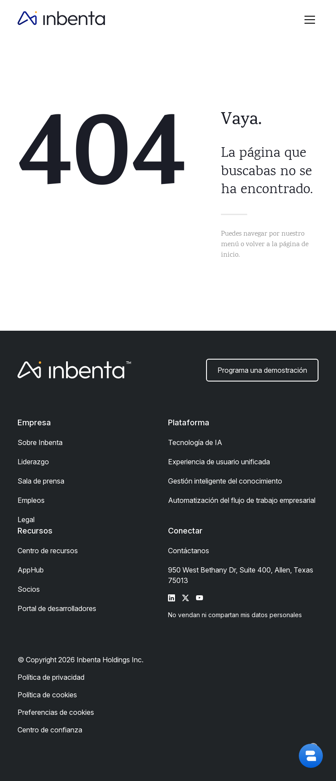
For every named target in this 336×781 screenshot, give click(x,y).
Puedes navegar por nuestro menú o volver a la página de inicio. (264, 244)
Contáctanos (188, 550)
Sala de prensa (41, 481)
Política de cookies (47, 694)
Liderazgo (33, 461)
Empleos (31, 500)
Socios (29, 589)
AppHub (31, 569)
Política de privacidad (51, 677)
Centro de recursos (48, 550)
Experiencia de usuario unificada (219, 461)
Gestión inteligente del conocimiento (225, 481)
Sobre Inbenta (40, 442)
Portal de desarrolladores (57, 608)
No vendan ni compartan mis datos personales (235, 614)
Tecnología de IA (195, 442)
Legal (26, 519)
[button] (309, 19)
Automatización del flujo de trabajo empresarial (241, 500)
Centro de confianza (50, 729)
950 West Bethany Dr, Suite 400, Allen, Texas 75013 (240, 575)
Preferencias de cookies (56, 712)
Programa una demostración (262, 370)
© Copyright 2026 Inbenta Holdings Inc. (81, 659)
